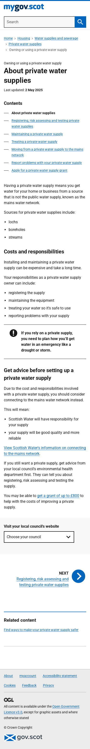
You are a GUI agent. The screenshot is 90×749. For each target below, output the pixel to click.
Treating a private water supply (34, 142)
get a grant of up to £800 (58, 495)
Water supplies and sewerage (56, 38)
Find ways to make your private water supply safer (41, 630)
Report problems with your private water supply (47, 163)
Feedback (29, 685)
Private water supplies (25, 44)
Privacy (48, 685)
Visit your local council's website (31, 526)
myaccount (27, 676)
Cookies (10, 685)
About (8, 676)
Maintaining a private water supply (37, 134)
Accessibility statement (60, 676)
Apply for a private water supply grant (39, 170)
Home (8, 38)
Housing (24, 38)
